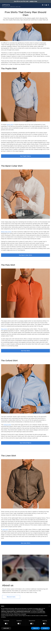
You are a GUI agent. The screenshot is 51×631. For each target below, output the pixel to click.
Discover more (11, 596)
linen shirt (5, 529)
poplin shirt (10, 124)
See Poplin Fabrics (25, 156)
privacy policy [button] (38, 608)
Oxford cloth (7, 424)
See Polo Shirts (25, 350)
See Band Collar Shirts (25, 255)
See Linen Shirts (25, 543)
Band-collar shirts (6, 231)
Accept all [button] (45, 628)
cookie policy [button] (42, 611)
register (32, 1)
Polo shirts (4, 329)
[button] (49, 606)
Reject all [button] (35, 628)
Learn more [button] (6, 628)
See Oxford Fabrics (25, 442)
